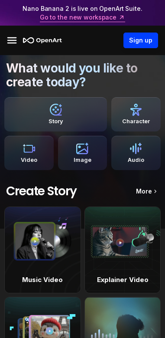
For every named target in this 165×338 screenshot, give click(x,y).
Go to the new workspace (82, 17)
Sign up (141, 40)
